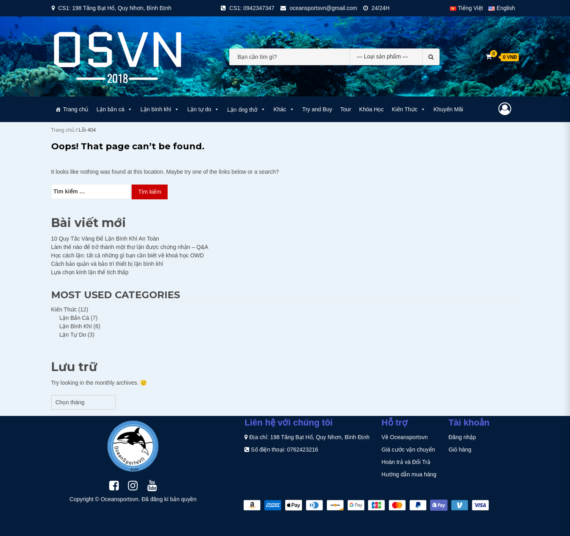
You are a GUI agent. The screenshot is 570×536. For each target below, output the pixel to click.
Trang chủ (76, 109)
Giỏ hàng (459, 449)
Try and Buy (317, 109)
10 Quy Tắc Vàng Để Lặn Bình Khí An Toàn (105, 238)
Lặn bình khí (159, 109)
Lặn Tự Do (73, 334)
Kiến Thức (409, 109)
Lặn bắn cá (114, 109)
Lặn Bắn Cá (74, 318)
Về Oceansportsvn (405, 437)
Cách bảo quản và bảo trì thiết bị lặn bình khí (107, 264)
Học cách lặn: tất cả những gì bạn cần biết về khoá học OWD (127, 255)
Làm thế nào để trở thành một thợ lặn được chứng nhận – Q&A (129, 247)
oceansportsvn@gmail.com (323, 8)
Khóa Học (371, 109)
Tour (345, 109)
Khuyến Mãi (448, 109)
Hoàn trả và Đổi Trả (406, 462)
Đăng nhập (462, 437)
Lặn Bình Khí (76, 326)
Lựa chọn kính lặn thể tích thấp (90, 272)
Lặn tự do (203, 109)
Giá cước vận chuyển (408, 449)
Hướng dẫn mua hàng (409, 474)
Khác (284, 109)
